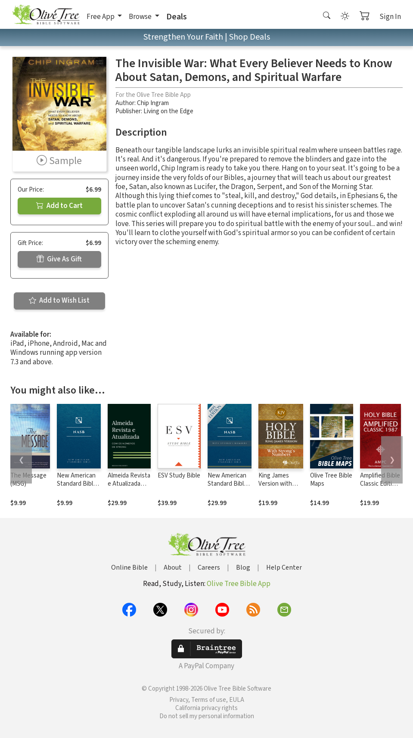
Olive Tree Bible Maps (331, 479)
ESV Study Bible (179, 475)
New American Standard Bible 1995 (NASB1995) (76, 488)
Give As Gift (59, 259)
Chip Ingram (153, 103)
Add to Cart (59, 206)
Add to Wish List (59, 300)
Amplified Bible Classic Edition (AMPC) (380, 483)
